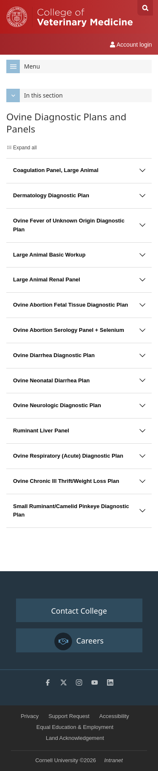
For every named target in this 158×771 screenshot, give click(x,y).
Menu (23, 66)
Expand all (25, 148)
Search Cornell (145, 8)
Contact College (79, 611)
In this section (34, 95)
